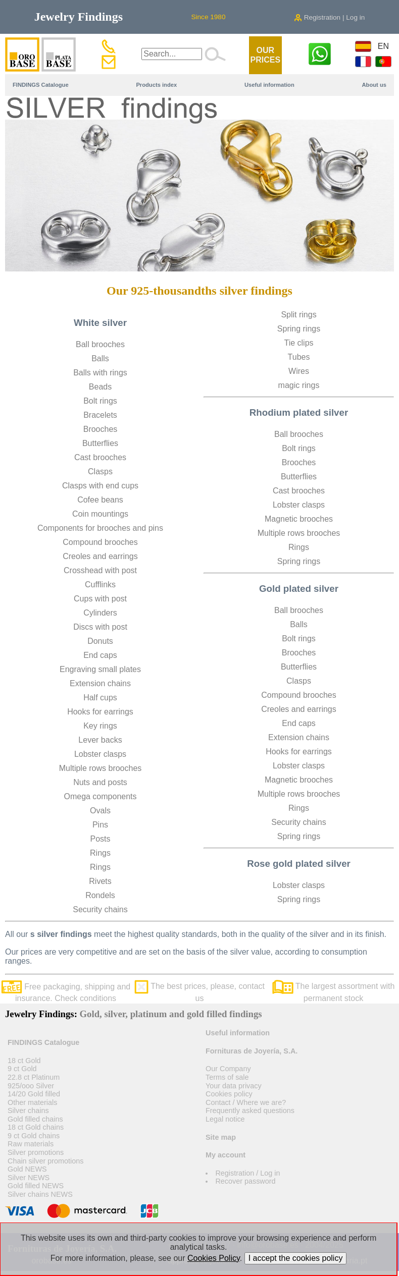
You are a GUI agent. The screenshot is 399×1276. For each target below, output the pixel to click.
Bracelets (100, 415)
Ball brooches (100, 344)
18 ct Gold (24, 1061)
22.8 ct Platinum (34, 1077)
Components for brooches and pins (100, 528)
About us (374, 85)
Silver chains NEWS (40, 1194)
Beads (100, 386)
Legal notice (225, 1119)
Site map (221, 1137)
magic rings (299, 385)
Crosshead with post (100, 570)
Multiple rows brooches (100, 768)
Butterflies (100, 443)
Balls (100, 358)
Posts (100, 839)
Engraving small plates (100, 669)
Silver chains (28, 1110)
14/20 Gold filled (34, 1094)
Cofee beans (100, 499)
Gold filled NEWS (36, 1186)
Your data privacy (234, 1086)
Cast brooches (100, 457)
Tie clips (298, 343)
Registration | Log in (329, 17)
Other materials (32, 1102)
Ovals (100, 810)
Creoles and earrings (100, 556)
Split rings (298, 314)
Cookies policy (229, 1094)
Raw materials (31, 1144)
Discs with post (100, 627)
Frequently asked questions (250, 1110)
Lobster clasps (100, 754)
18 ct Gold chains (36, 1127)
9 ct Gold (22, 1069)
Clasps (100, 471)
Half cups (100, 697)
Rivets (100, 881)
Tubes (299, 357)
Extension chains (100, 683)
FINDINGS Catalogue (41, 85)
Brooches (100, 429)
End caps (100, 655)
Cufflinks (100, 584)
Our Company (228, 1069)
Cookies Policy (213, 1258)
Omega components (100, 796)
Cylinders (100, 612)
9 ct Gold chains (34, 1136)
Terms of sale (227, 1077)
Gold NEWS (27, 1169)
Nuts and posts (100, 782)
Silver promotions (36, 1152)
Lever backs (100, 740)
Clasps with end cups (100, 485)
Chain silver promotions (45, 1161)
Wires (298, 371)
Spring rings (298, 328)
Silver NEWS (28, 1178)
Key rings (100, 726)
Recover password (245, 1181)
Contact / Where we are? (246, 1102)
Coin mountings (100, 514)
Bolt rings (100, 401)
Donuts (100, 641)
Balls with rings (100, 372)
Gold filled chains (35, 1119)
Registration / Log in (247, 1173)
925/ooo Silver (31, 1086)
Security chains (100, 909)
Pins (100, 824)
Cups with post (100, 598)
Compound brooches (100, 542)
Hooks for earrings (100, 711)
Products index (156, 85)
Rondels (100, 895)
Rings (100, 853)
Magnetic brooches (299, 519)
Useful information (269, 85)
